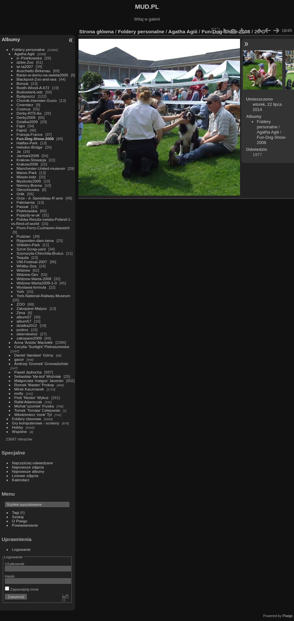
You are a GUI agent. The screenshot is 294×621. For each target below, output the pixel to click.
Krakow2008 (27, 164)
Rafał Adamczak (28, 402)
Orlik (21, 194)
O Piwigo (19, 521)
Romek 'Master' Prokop (34, 385)
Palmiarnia (26, 202)
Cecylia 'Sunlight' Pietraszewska (41, 346)
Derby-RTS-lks (29, 113)
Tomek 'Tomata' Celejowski (37, 410)
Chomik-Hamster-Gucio (37, 100)
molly (18, 393)
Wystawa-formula (31, 287)
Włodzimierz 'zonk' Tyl (33, 414)
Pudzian (24, 236)
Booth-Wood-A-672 (33, 88)
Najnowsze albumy (28, 471)
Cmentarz (25, 105)
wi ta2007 (25, 66)
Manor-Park (27, 172)
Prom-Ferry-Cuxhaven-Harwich (43, 228)
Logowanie (21, 549)
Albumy (11, 39)
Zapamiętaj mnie (22, 589)
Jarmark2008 (28, 155)
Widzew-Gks (27, 274)
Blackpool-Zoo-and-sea (37, 79)
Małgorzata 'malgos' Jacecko (38, 380)
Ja (19, 151)
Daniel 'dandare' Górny (34, 355)
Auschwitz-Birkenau (33, 71)
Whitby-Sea (27, 266)
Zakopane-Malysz (32, 308)
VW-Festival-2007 (32, 262)
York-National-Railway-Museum (43, 296)
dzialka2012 (27, 325)
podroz (22, 329)
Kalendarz (20, 480)
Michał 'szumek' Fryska (34, 406)
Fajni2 (22, 130)
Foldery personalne (28, 49)
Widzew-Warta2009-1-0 (37, 283)
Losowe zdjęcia (25, 475)
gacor (19, 359)
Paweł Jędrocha (28, 372)
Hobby (17, 427)
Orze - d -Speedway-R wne (40, 198)
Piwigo (288, 616)
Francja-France (30, 134)
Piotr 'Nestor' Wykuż (31, 397)
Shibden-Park (28, 245)
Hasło (10, 576)
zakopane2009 (29, 338)
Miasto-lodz (26, 177)
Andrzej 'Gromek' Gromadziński (41, 363)
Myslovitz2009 (29, 181)
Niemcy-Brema (29, 185)
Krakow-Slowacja (31, 160)
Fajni (21, 126)
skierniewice (27, 334)
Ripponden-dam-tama (35, 240)
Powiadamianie (25, 525)
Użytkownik (15, 564)
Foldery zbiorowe (27, 419)
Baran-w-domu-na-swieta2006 (42, 75)
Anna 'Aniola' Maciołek (33, 342)
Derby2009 (26, 117)
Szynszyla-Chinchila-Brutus (40, 253)
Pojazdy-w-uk (28, 215)
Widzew (23, 270)
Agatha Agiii (24, 54)
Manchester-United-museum (41, 168)
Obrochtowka (28, 189)
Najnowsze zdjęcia (28, 467)
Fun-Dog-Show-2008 (35, 138)
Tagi (15, 512)
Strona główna (96, 31)
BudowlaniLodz (30, 92)
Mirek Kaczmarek (29, 389)
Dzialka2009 (27, 121)
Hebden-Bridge (30, 147)
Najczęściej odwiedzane (32, 463)
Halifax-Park (27, 143)
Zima (21, 312)
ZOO (21, 304)
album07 (24, 317)
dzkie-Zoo (25, 62)
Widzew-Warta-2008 (34, 279)
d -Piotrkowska (29, 58)
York (20, 291)
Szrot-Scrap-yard (31, 249)
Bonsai (22, 83)
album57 (24, 321)
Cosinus (24, 109)
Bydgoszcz (26, 96)
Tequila (23, 257)
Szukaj (18, 517)
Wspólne (19, 431)
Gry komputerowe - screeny (36, 423)
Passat (22, 206)
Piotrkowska (27, 211)
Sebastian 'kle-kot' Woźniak (37, 376)
